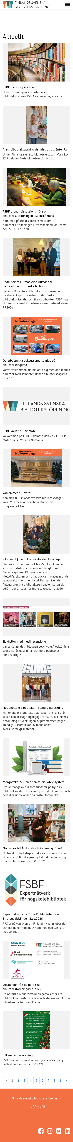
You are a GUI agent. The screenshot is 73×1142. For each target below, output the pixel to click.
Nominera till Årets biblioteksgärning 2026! (32, 848)
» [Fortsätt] (66, 1080)
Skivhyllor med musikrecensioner (25, 641)
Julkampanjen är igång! (18, 1055)
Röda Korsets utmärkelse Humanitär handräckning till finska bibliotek (27, 284)
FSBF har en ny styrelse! (19, 87)
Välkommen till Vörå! (17, 493)
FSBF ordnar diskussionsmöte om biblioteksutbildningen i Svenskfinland (28, 213)
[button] (67, 4)
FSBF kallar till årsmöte (19, 431)
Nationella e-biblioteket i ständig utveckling (33, 708)
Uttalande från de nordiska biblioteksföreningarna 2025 (22, 987)
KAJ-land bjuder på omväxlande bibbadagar (32, 559)
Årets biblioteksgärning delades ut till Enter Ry (35, 149)
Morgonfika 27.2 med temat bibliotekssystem (33, 782)
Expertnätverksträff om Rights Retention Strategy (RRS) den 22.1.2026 (31, 916)
